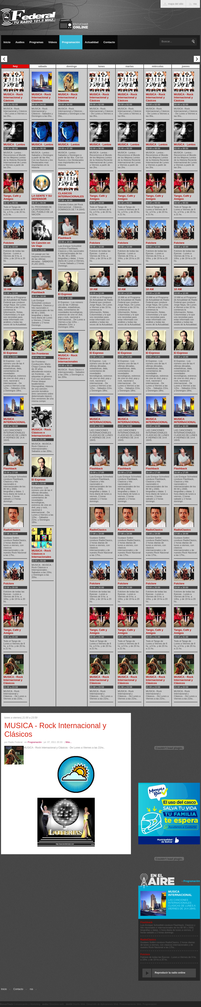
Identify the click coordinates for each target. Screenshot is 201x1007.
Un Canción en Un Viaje (41, 244)
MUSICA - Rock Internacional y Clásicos (13, 680)
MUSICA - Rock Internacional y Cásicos (13, 97)
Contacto (18, 989)
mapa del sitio (175, 3)
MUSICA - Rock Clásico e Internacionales (68, 358)
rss (31, 989)
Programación (191, 881)
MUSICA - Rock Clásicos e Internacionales (41, 432)
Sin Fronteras (40, 353)
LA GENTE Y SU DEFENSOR (42, 197)
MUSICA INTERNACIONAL (14, 420)
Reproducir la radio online (170, 972)
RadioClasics (11, 529)
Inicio (4, 989)
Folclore (8, 242)
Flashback (10, 468)
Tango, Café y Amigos (12, 197)
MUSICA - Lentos (14, 144)
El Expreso (10, 352)
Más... (69, 742)
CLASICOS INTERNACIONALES (71, 195)
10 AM (7, 289)
